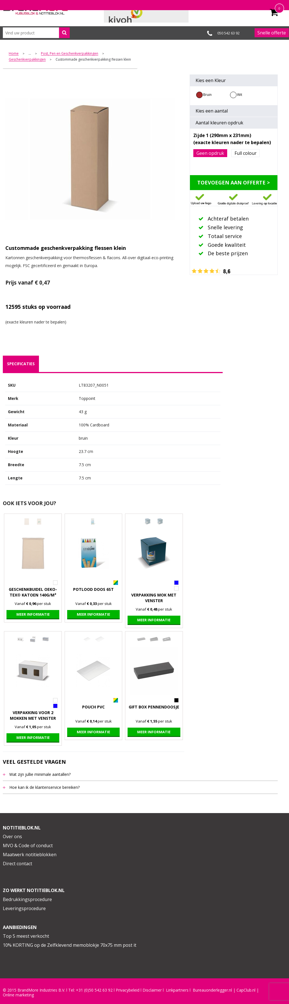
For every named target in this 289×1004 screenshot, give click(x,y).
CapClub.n (246, 990)
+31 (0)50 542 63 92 (94, 990)
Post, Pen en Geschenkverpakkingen (69, 54)
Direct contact (17, 863)
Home (14, 54)
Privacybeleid (127, 990)
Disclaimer (152, 990)
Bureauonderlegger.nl (212, 990)
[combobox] (36, 32)
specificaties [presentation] (21, 363)
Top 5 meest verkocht (26, 936)
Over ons (12, 836)
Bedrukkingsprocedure (27, 899)
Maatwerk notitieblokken (29, 854)
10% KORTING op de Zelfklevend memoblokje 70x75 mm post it (69, 945)
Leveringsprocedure (24, 908)
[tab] (21, 364)
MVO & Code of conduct (28, 845)
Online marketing (18, 995)
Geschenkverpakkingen (27, 59)
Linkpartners (177, 990)
